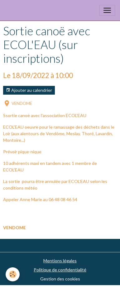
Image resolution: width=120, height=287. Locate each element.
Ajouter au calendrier (29, 90)
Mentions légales (60, 260)
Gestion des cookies (60, 278)
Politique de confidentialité (60, 269)
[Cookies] (13, 274)
